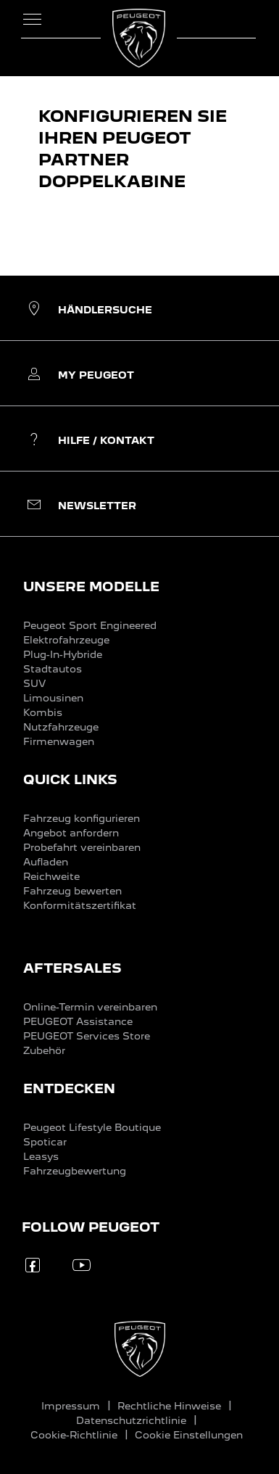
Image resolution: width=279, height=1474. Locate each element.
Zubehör (44, 1050)
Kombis (42, 712)
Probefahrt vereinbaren (82, 847)
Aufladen (45, 862)
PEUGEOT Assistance (78, 1021)
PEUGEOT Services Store (86, 1036)
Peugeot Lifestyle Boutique (92, 1127)
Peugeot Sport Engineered (90, 625)
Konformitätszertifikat (79, 905)
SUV (34, 683)
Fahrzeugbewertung (74, 1171)
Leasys (41, 1156)
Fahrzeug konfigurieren (81, 818)
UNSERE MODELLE (91, 586)
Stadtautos (52, 669)
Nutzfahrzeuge (61, 727)
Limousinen (53, 698)
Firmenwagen (58, 741)
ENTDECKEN (69, 1088)
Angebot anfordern (71, 833)
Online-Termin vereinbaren (90, 1007)
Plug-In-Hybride (62, 654)
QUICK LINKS (70, 779)
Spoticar (45, 1142)
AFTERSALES (72, 968)
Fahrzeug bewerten (72, 891)
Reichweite (51, 876)
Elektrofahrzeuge (66, 640)
